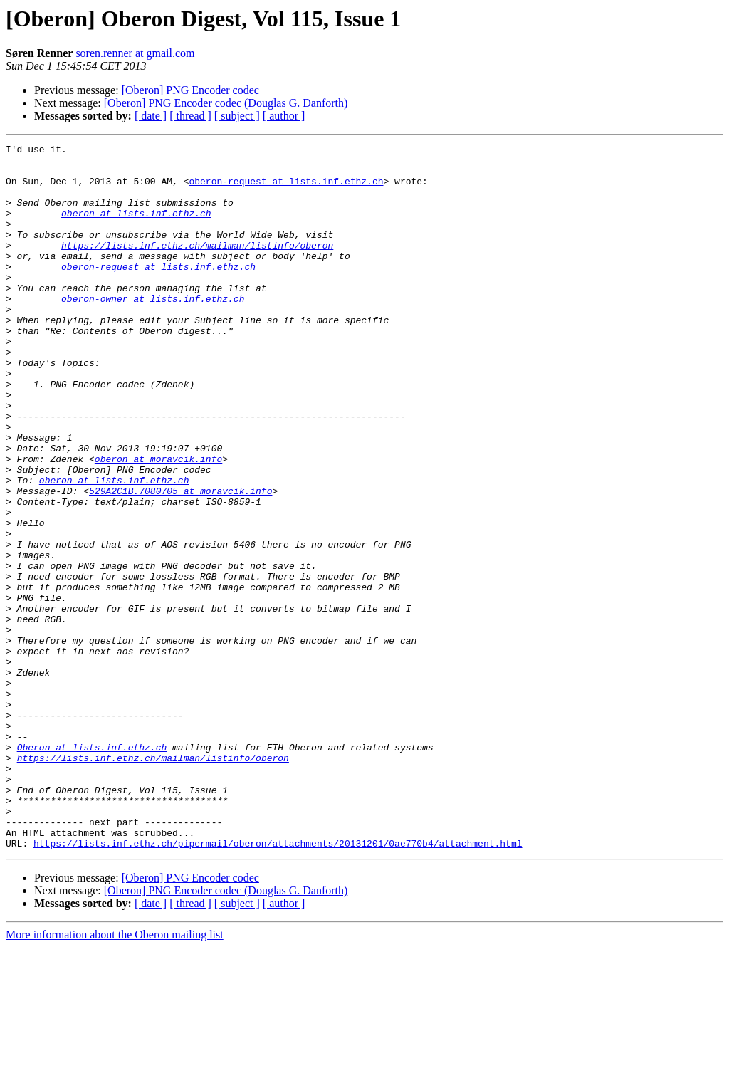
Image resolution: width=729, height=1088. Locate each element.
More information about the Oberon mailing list (115, 1075)
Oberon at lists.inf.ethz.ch (92, 868)
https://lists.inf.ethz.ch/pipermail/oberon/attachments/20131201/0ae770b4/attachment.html (277, 984)
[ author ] (284, 116)
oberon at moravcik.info (158, 522)
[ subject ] (237, 116)
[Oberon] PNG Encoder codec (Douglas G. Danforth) (226, 103)
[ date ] (151, 116)
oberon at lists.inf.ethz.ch (136, 227)
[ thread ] (190, 116)
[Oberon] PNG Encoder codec (190, 90)
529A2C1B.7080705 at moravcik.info (180, 561)
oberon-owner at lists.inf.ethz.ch (152, 330)
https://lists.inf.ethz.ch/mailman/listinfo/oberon (197, 266)
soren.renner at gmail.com (134, 53)
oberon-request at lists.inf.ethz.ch (286, 189)
